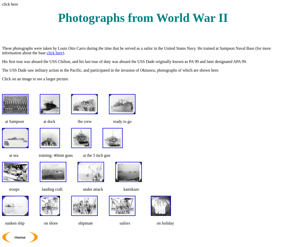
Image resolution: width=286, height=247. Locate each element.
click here (55, 53)
